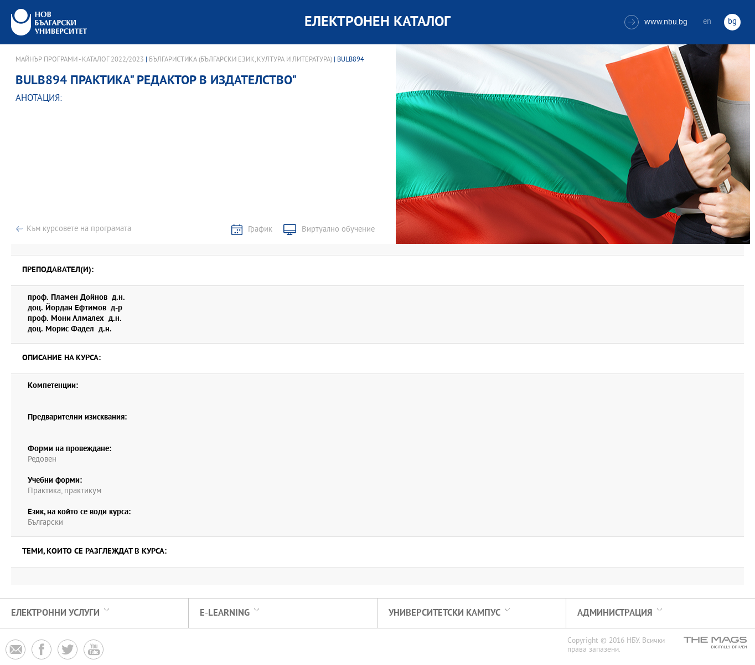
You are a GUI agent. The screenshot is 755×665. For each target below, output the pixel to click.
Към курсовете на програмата (79, 229)
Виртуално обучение (338, 229)
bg (732, 22)
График (260, 229)
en (707, 22)
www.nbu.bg (655, 22)
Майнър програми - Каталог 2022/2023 (79, 59)
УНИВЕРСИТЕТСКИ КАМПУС (444, 613)
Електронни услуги (55, 613)
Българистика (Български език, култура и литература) (240, 59)
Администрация (615, 613)
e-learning (225, 613)
